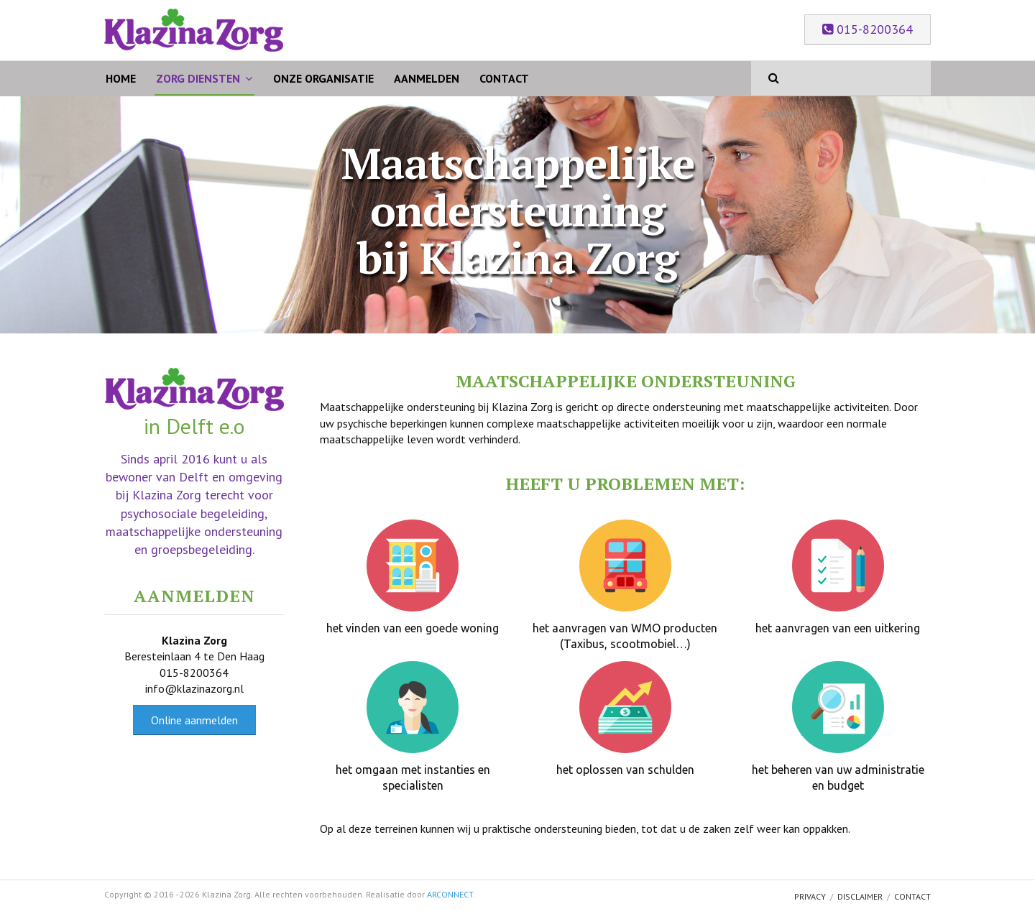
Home (121, 78)
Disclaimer (860, 896)
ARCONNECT (450, 894)
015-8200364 (867, 29)
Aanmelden (426, 78)
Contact (504, 78)
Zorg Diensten (198, 78)
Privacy (810, 896)
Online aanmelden (194, 720)
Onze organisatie (323, 78)
